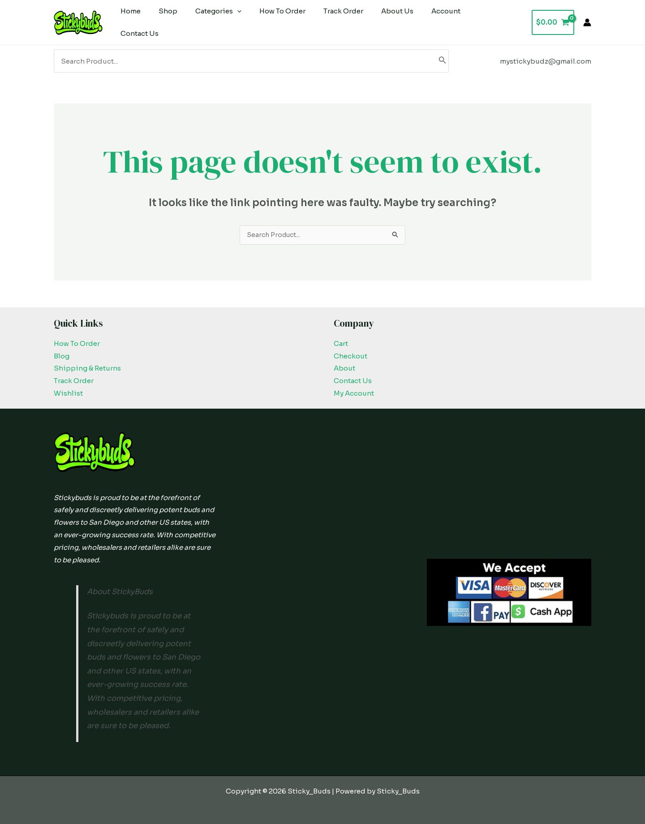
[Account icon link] (587, 19)
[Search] (442, 54)
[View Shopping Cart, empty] (553, 19)
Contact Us (353, 375)
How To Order (77, 337)
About (344, 362)
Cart (341, 337)
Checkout (350, 350)
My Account (354, 387)
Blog (61, 350)
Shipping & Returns (87, 362)
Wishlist (68, 387)
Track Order (74, 375)
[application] (226, 19)
